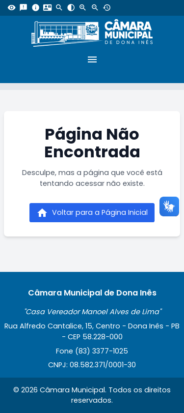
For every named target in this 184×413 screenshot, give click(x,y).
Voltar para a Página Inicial (91, 213)
